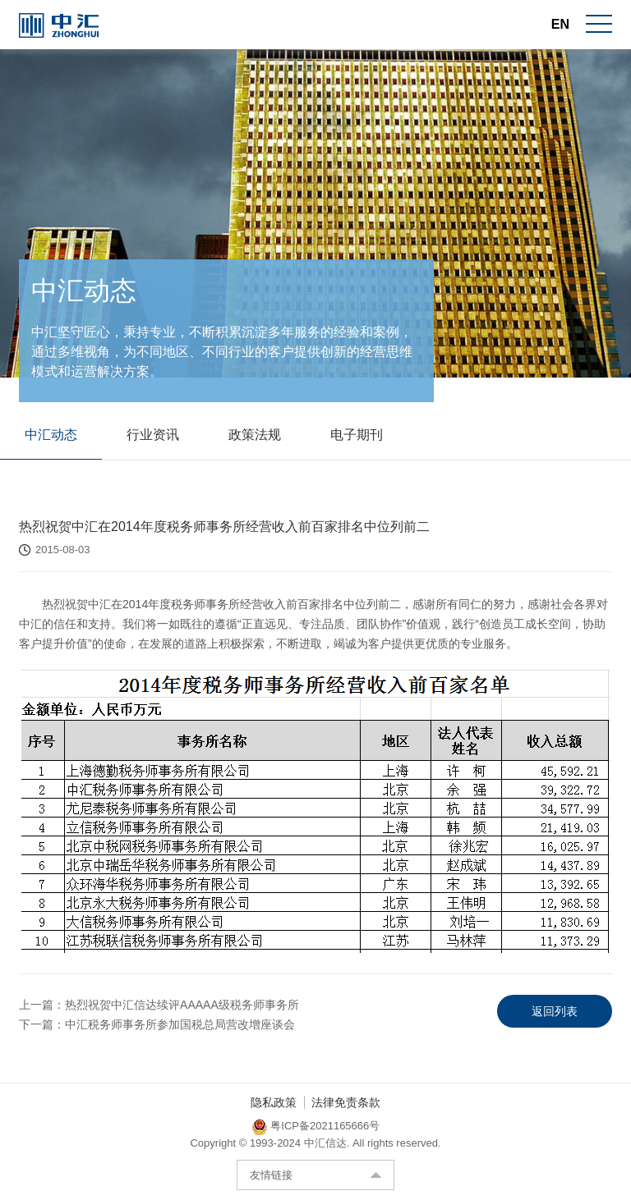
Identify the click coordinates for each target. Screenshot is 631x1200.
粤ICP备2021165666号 (325, 1127)
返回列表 (555, 1012)
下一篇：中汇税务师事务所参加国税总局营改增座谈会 (157, 1025)
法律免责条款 (345, 1104)
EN (560, 24)
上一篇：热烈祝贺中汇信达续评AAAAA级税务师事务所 (159, 1005)
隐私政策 (274, 1104)
